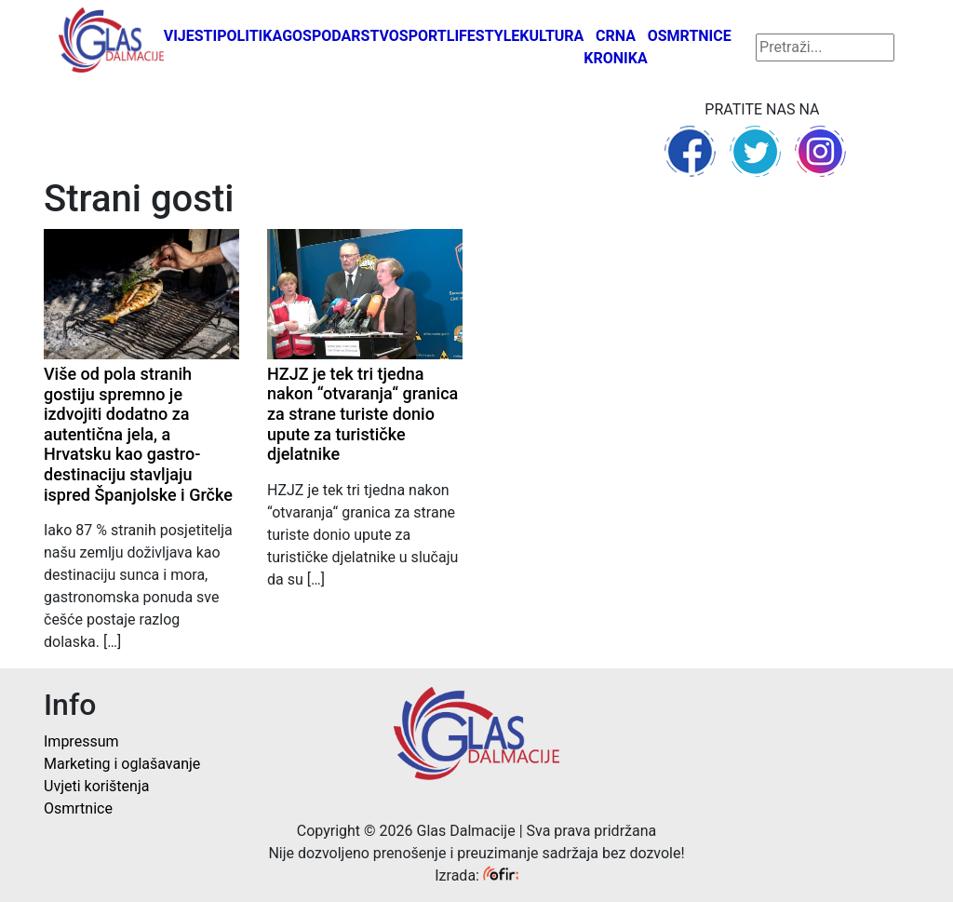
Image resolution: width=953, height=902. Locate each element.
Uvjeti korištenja (96, 786)
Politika (249, 36)
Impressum (81, 741)
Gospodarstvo (340, 36)
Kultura (551, 36)
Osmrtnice (690, 36)
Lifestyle (483, 36)
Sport (423, 36)
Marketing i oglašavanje (122, 764)
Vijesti (191, 36)
